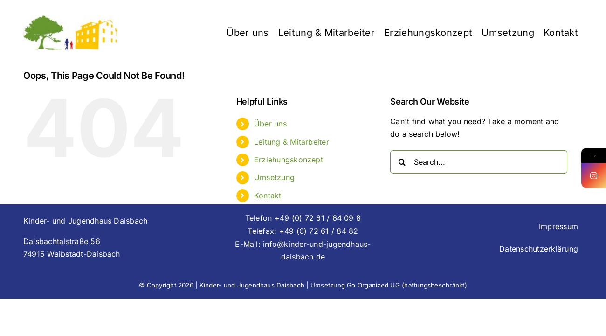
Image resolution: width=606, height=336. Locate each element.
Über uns (270, 123)
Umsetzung (274, 177)
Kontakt (268, 195)
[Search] (401, 162)
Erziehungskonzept (288, 159)
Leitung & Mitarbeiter (291, 142)
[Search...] (478, 162)
